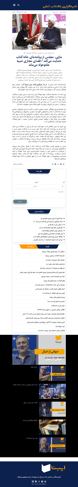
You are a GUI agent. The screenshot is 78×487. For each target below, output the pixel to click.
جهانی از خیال (53, 358)
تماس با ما (48, 477)
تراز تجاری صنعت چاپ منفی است (55, 264)
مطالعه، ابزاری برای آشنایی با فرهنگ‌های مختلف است (48, 237)
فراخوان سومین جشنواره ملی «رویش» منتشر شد (51, 330)
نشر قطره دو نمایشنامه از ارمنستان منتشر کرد (52, 268)
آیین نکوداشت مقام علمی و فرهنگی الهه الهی (50, 234)
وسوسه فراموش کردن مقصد (57, 297)
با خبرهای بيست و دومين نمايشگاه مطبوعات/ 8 (39, 53)
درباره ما (40, 477)
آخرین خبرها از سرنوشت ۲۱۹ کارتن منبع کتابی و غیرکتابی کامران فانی (46, 322)
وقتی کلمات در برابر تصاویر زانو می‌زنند (54, 281)
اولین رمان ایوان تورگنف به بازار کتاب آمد (53, 293)
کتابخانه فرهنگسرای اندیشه (30, 420)
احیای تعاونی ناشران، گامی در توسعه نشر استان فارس (50, 289)
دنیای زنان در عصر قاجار (58, 305)
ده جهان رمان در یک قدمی (55, 225)
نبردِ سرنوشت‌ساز (60, 326)
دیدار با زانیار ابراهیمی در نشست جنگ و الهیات (25, 385)
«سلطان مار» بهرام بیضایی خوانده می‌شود (53, 251)
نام (64, 182)
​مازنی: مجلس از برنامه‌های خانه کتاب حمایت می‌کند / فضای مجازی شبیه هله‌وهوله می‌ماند (39, 61)
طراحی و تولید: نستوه (38, 484)
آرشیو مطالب (57, 477)
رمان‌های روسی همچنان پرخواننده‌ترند (52, 231)
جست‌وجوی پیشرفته (23, 477)
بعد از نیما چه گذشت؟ (32, 438)
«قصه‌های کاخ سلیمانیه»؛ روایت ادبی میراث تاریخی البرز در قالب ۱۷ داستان (44, 314)
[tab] (47, 247)
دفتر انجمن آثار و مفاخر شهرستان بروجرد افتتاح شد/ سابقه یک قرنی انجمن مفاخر (42, 272)
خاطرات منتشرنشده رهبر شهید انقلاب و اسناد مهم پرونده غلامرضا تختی (45, 318)
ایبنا (60, 7)
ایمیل (36, 182)
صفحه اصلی (63, 12)
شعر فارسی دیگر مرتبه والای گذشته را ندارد (51, 228)
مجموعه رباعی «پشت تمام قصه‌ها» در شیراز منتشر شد (50, 285)
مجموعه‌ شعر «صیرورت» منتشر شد (55, 260)
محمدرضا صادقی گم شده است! (56, 301)
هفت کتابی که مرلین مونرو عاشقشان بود (52, 218)
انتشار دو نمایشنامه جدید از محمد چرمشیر (53, 276)
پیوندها (34, 477)
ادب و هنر (55, 12)
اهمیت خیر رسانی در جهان (30, 402)
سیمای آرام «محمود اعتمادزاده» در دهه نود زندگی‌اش (48, 240)
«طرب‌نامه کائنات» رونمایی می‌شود (55, 256)
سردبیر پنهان (34, 367)
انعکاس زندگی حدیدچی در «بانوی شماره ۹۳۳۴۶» (51, 310)
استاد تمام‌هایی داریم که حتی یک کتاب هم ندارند (49, 221)
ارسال (20, 201)
